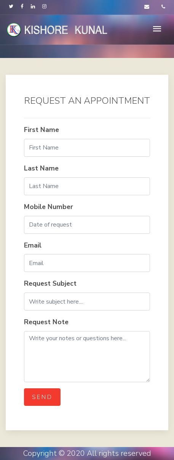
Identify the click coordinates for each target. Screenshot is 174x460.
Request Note (46, 322)
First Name (41, 129)
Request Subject (50, 283)
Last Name (41, 168)
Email (33, 245)
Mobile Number (48, 206)
